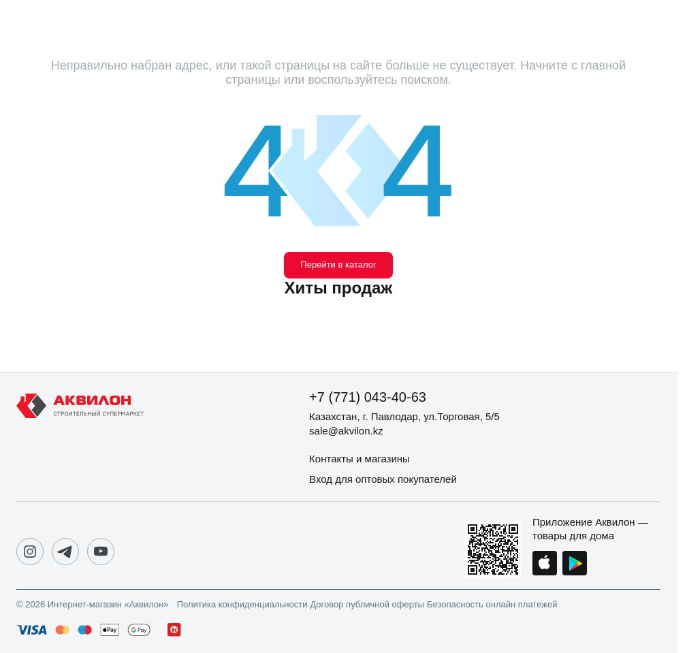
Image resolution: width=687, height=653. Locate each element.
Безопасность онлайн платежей (492, 604)
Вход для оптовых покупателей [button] (383, 479)
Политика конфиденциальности (242, 604)
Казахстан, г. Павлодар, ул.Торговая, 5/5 (404, 416)
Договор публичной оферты (367, 604)
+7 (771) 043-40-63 (367, 396)
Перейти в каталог (338, 264)
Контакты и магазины (359, 458)
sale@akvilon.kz (346, 430)
